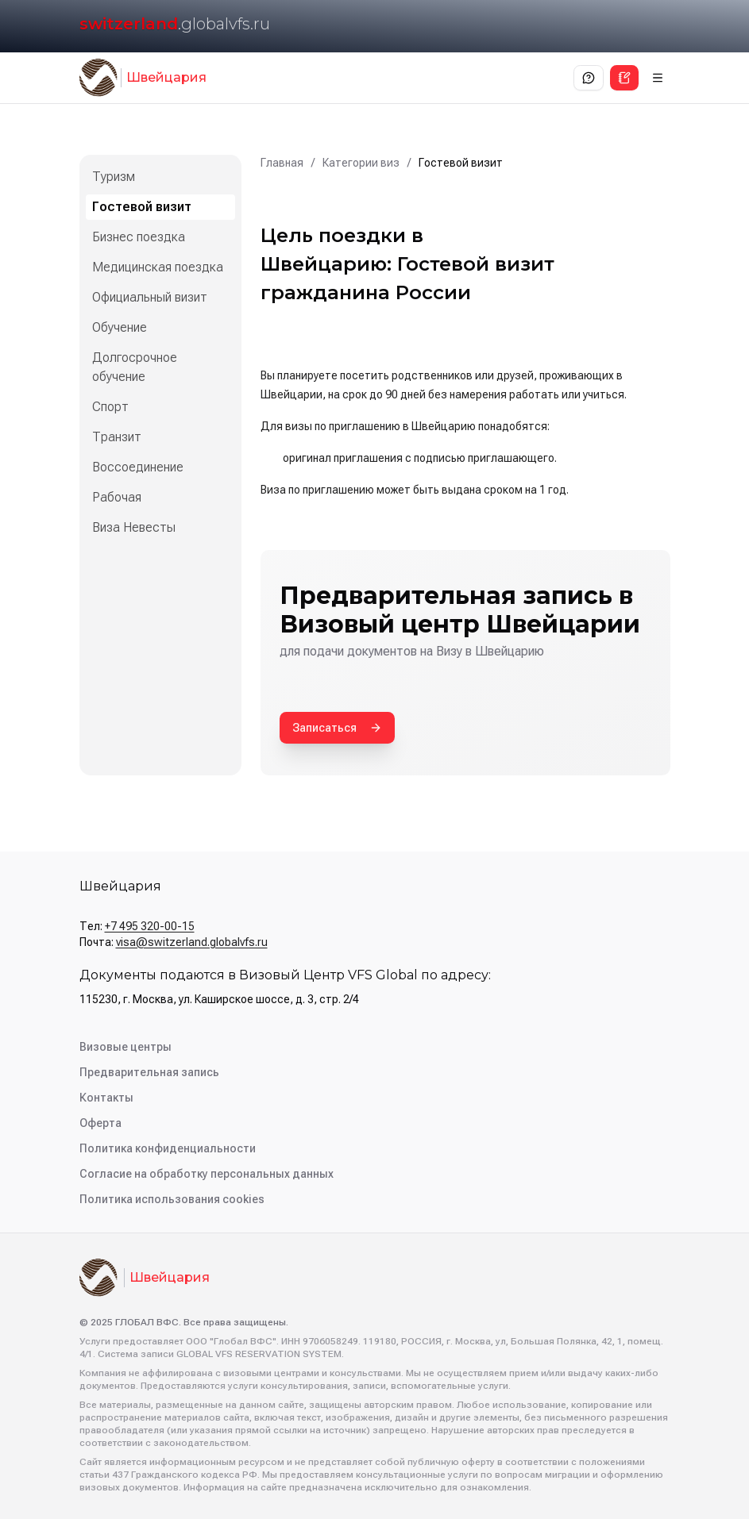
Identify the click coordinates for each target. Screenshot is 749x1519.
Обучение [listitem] (119, 327)
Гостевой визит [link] (461, 162)
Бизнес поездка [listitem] (138, 236)
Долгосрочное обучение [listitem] (134, 367)
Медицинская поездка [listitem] (157, 267)
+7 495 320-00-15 (150, 926)
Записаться (337, 727)
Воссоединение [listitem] (137, 467)
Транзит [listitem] (116, 436)
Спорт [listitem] (110, 406)
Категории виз (361, 162)
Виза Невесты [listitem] (134, 527)
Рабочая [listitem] (116, 497)
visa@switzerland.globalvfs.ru (192, 942)
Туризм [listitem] (113, 176)
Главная (282, 162)
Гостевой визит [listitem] (141, 206)
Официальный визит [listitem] (149, 297)
